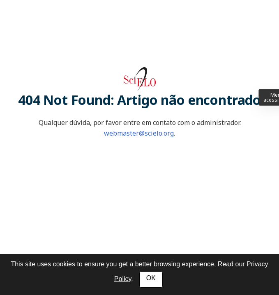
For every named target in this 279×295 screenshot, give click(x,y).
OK (151, 278)
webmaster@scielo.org (139, 133)
